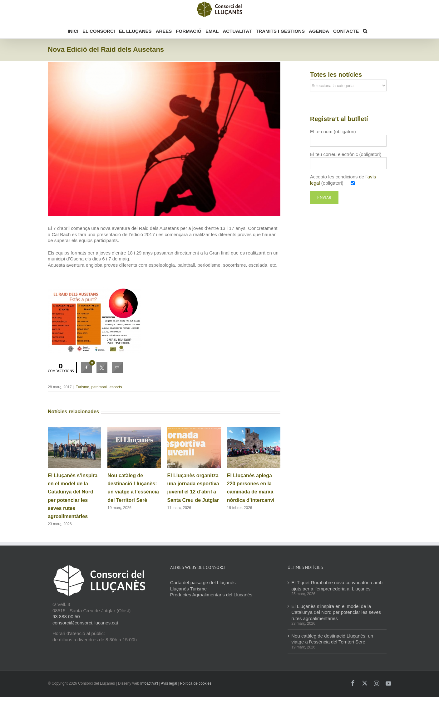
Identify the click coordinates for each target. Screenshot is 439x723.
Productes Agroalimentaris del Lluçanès (211, 594)
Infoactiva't (149, 683)
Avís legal (169, 683)
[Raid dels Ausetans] (164, 138)
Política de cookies (195, 683)
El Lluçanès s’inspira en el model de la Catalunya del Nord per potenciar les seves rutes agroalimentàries (336, 612)
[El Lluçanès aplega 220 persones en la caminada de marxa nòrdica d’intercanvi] (253, 430)
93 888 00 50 (66, 616)
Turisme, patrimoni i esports (99, 387)
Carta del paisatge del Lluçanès (203, 582)
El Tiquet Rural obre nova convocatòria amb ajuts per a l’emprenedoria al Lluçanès (336, 585)
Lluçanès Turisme (188, 588)
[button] (365, 28)
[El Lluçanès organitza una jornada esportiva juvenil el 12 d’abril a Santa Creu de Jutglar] (194, 430)
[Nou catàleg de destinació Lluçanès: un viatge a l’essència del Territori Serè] (134, 430)
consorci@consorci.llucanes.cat (85, 622)
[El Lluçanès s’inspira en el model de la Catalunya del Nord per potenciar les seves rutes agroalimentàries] (74, 430)
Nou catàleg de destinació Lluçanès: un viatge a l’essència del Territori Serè (332, 639)
